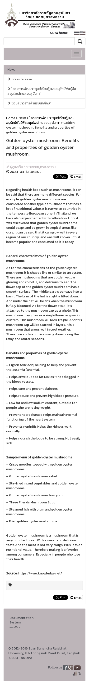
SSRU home (59, 32)
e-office (14, 627)
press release (19, 79)
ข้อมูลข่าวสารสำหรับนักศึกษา (29, 103)
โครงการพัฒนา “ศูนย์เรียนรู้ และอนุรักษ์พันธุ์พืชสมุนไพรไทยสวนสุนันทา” (41, 91)
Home (10, 118)
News (11, 69)
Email (75, 177)
